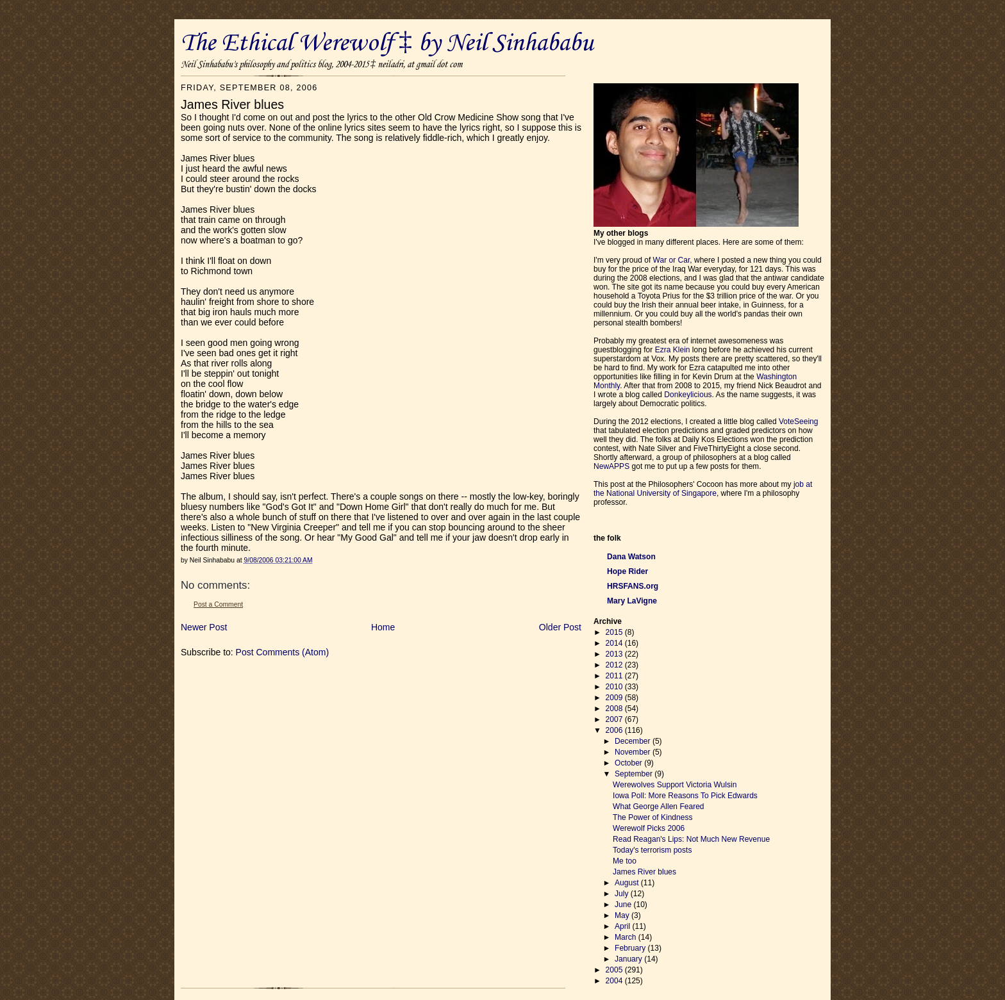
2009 (615, 697)
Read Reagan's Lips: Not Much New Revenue (691, 839)
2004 (615, 980)
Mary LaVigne (632, 600)
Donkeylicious (687, 394)
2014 (615, 643)
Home (383, 627)
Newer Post (204, 627)
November (633, 752)
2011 (615, 675)
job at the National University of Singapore (703, 489)
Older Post (560, 627)
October (629, 762)
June (624, 904)
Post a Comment (218, 604)
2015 (615, 632)
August (628, 882)
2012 (615, 664)
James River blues (644, 871)
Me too (624, 861)
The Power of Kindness (652, 817)
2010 (615, 686)
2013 (615, 654)
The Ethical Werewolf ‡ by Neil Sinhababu (387, 43)
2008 (615, 708)
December (633, 741)
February (631, 948)
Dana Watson (631, 556)
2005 (615, 969)
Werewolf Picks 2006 (649, 828)
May (623, 915)
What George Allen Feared (658, 806)
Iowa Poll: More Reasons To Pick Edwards (685, 795)
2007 (615, 719)
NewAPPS (611, 466)
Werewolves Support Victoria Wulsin (674, 784)
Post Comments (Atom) (282, 652)
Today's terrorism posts (652, 850)
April (623, 926)
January (629, 959)
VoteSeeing (798, 421)
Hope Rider (627, 571)
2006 (615, 730)
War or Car (671, 260)
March (626, 937)
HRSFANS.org (632, 586)
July (623, 893)
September (634, 773)
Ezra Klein (672, 349)
